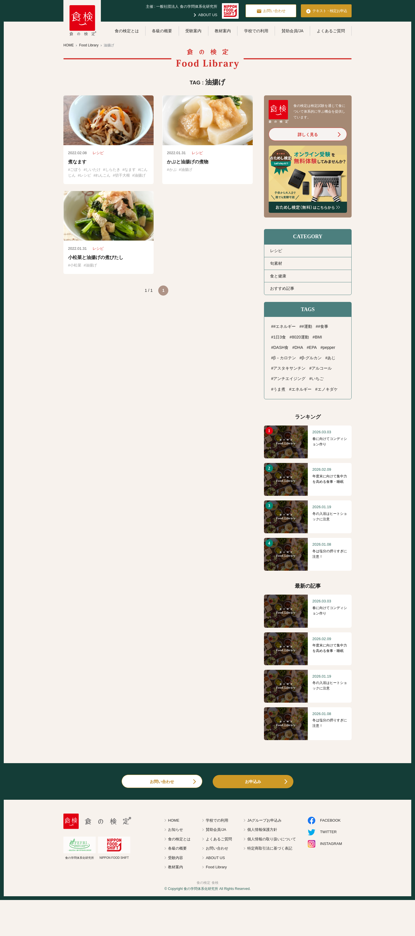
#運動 (307, 326)
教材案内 (223, 31)
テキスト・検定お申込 (326, 11)
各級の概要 (162, 31)
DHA (299, 347)
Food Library (216, 867)
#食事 (323, 326)
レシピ (85, 175)
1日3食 (279, 337)
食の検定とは (127, 31)
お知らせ (175, 829)
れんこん (102, 175)
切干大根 (122, 175)
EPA (313, 347)
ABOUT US (204, 15)
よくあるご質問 (331, 31)
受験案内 (193, 31)
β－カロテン (284, 358)
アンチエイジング (289, 378)
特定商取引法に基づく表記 (269, 848)
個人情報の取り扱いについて (271, 839)
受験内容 (175, 858)
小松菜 (75, 265)
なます (130, 169)
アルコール (322, 368)
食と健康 (278, 276)
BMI (318, 337)
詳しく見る (308, 134)
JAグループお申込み (264, 820)
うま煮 (279, 389)
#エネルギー (284, 326)
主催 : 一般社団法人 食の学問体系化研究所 (181, 6)
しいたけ (93, 169)
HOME (173, 820)
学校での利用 (256, 31)
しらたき (112, 169)
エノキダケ (328, 389)
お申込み (253, 781)
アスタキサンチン (289, 368)
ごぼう (75, 169)
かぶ (173, 169)
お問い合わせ (271, 11)
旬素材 (276, 263)
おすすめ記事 (282, 288)
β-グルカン (312, 358)
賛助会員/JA (292, 31)
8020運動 (300, 337)
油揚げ (140, 175)
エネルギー (301, 389)
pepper (329, 347)
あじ (331, 358)
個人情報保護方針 (262, 829)
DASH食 (280, 347)
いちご (318, 378)
